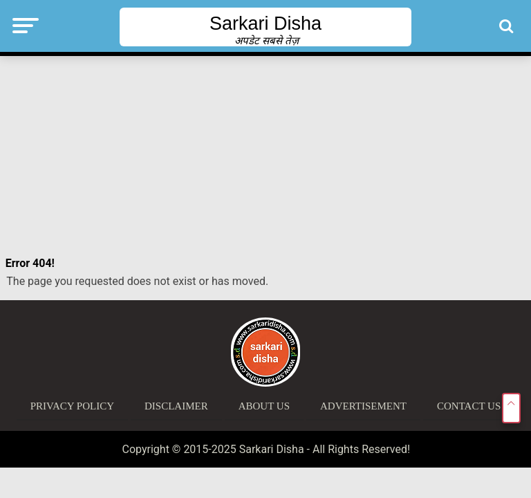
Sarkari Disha (265, 23)
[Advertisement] (266, 155)
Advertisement (363, 406)
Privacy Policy (72, 406)
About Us (264, 406)
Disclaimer (176, 406)
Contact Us (469, 406)
